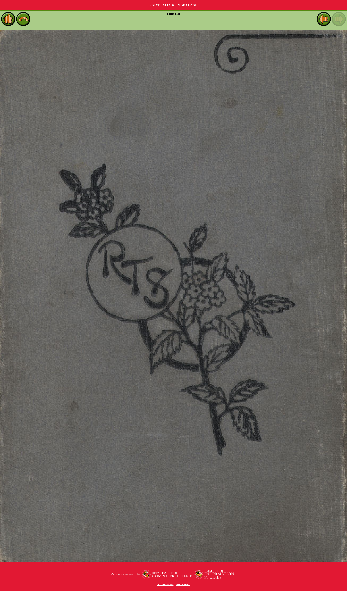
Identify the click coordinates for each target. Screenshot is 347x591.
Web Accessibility (165, 584)
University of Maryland (173, 4)
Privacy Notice (183, 584)
